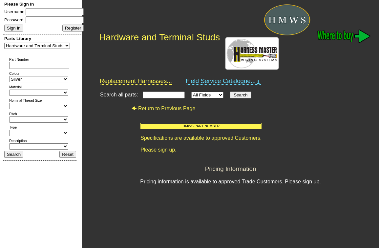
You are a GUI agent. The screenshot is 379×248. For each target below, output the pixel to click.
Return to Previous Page (163, 108)
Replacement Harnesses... (136, 80)
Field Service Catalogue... (223, 81)
